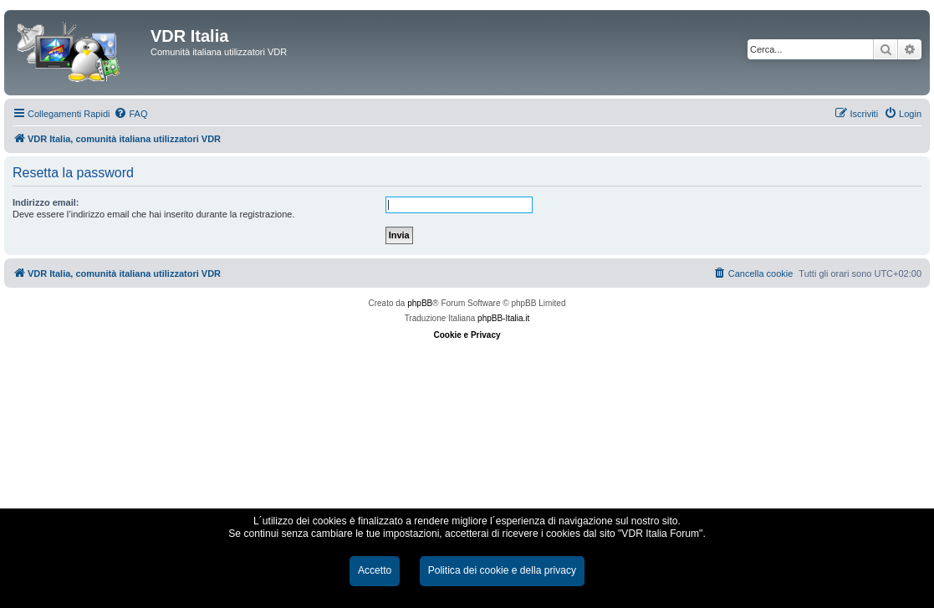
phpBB (419, 303)
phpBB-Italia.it (503, 318)
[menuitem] (130, 114)
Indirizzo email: (46, 202)
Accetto (374, 570)
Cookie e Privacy (466, 335)
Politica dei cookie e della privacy (502, 570)
